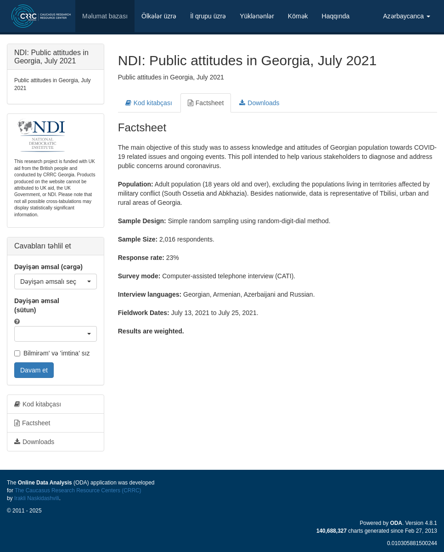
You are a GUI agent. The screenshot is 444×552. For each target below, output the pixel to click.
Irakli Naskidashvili (36, 498)
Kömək (298, 16)
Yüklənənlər (257, 16)
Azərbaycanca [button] (406, 16)
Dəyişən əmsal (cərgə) (48, 266)
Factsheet (206, 103)
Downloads (259, 103)
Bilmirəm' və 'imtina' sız (52, 353)
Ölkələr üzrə (158, 16)
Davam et (34, 370)
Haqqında (336, 16)
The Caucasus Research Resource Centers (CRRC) (78, 490)
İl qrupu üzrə (208, 16)
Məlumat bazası (105, 16)
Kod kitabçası (148, 103)
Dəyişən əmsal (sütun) (36, 305)
